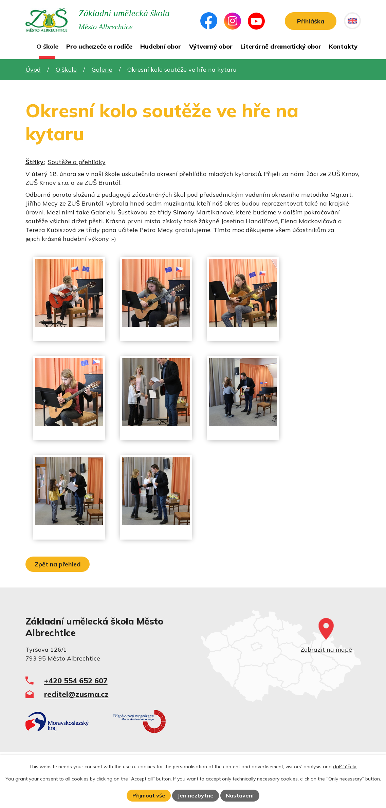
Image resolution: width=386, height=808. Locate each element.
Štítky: (35, 162)
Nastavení (240, 795)
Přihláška (310, 21)
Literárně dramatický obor (280, 46)
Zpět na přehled (57, 564)
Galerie (102, 69)
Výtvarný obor (211, 46)
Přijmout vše (148, 795)
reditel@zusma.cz (76, 694)
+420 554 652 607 (76, 680)
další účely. (345, 766)
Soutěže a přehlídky (77, 162)
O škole (47, 46)
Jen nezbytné (196, 795)
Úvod (28, 48)
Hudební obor (160, 46)
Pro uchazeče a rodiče (99, 46)
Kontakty (343, 46)
